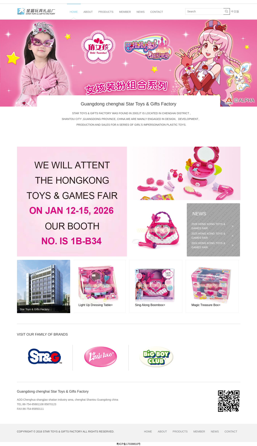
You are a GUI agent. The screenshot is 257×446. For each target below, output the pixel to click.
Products (106, 14)
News (140, 14)
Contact (156, 14)
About (88, 14)
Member (125, 14)
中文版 (235, 11)
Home (74, 14)
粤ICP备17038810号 (128, 443)
